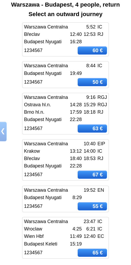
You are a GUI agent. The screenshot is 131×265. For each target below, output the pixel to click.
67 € (97, 174)
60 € (97, 50)
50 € (97, 82)
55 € (97, 206)
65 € (97, 253)
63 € (97, 128)
